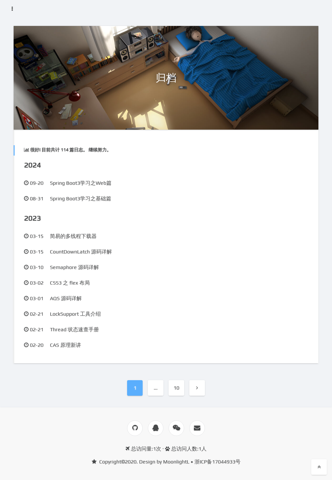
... (156, 388)
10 (176, 388)
